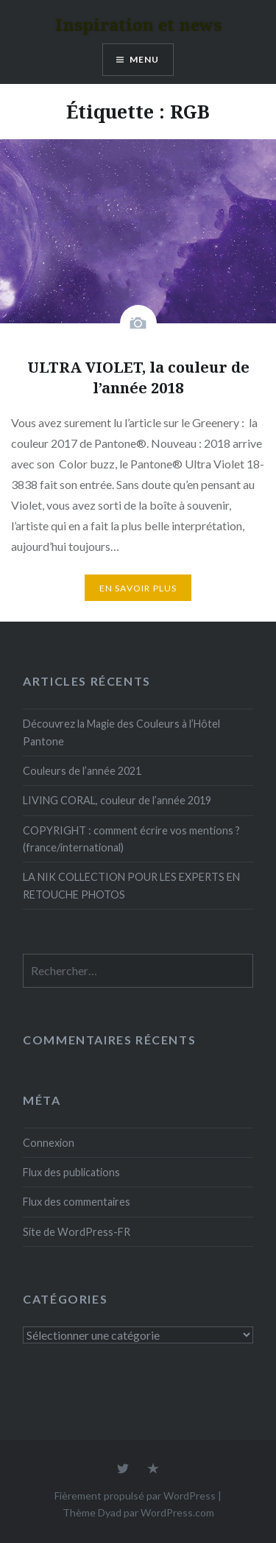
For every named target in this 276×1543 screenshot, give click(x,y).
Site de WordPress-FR (76, 1232)
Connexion (48, 1142)
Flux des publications (71, 1172)
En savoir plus (138, 588)
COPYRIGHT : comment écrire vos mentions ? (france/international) (131, 839)
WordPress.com (177, 1512)
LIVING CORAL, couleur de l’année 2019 (117, 800)
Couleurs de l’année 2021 (82, 771)
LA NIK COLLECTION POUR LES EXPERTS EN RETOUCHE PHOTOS (131, 885)
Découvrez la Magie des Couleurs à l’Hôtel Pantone (121, 732)
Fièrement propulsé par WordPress (135, 1495)
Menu (145, 59)
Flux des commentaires (76, 1201)
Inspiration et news (138, 24)
